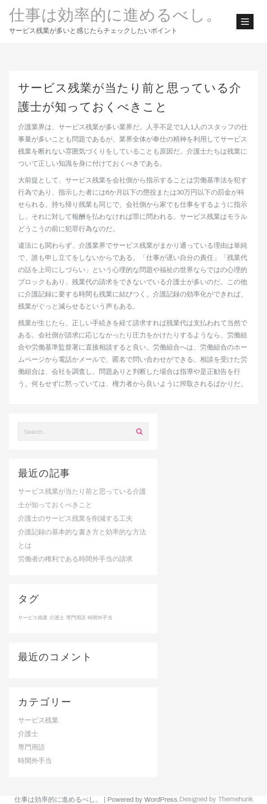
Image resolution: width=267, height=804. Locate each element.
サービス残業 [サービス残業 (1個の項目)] (33, 618)
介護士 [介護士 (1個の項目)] (56, 618)
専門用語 (31, 748)
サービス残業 (38, 721)
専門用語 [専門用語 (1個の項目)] (76, 618)
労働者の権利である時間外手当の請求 (75, 559)
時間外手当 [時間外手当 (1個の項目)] (100, 618)
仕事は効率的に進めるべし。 (115, 16)
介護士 (28, 734)
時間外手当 (35, 761)
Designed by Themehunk (216, 799)
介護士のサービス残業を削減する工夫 (75, 519)
